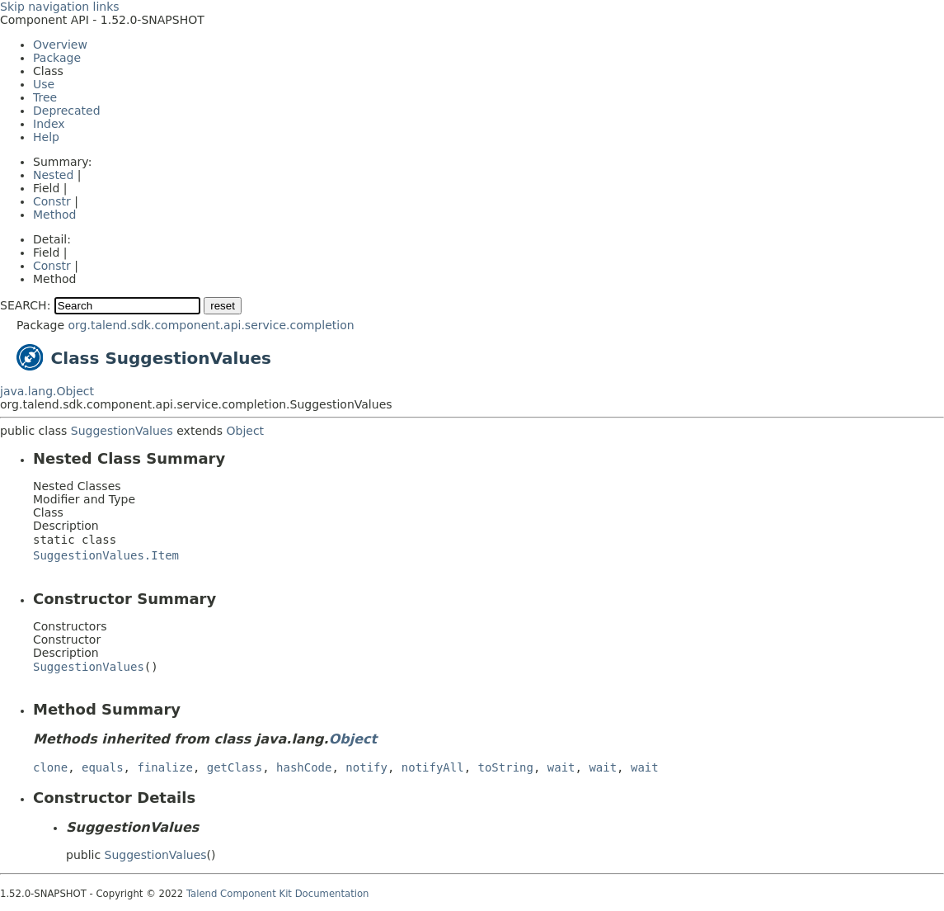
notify (366, 767)
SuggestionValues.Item (106, 555)
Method (55, 214)
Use (43, 84)
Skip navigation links (60, 6)
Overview (60, 44)
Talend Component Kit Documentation (277, 893)
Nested (53, 175)
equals (103, 767)
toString (505, 767)
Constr (52, 201)
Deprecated (67, 110)
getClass (234, 767)
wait (561, 767)
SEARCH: (25, 305)
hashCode (303, 767)
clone (50, 767)
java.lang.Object (47, 391)
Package (57, 57)
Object (246, 430)
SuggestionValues (122, 430)
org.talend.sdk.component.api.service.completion (211, 325)
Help (46, 137)
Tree (45, 97)
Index (49, 123)
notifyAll (433, 767)
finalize (164, 767)
